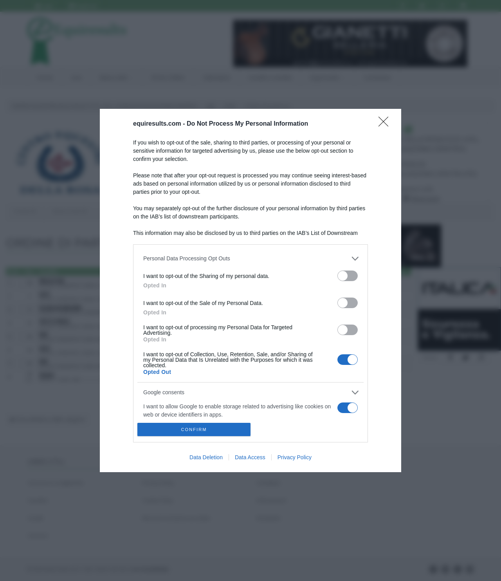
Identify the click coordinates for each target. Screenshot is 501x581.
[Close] (385, 124)
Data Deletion (206, 457)
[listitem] (250, 258)
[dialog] (250, 290)
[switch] (347, 276)
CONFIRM (194, 430)
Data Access (250, 457)
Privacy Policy (295, 457)
